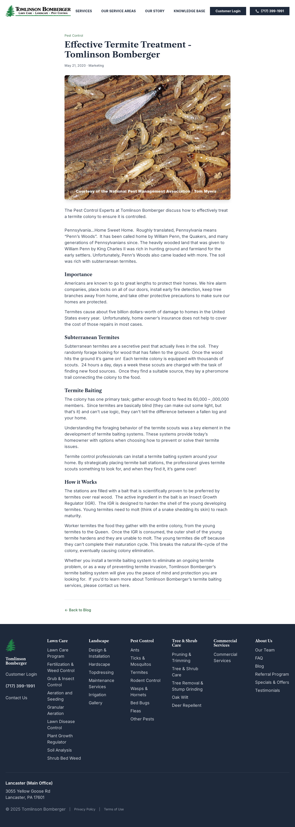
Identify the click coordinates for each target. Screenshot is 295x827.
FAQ (259, 658)
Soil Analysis (59, 750)
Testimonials (267, 690)
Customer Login (227, 11)
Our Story (155, 11)
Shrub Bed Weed (64, 758)
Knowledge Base (189, 11)
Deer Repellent (186, 705)
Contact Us (16, 697)
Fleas (135, 710)
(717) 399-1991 (269, 11)
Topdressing (101, 672)
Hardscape (99, 664)
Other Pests (142, 719)
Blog (259, 666)
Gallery (95, 702)
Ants (134, 650)
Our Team (265, 650)
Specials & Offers (272, 682)
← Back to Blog (78, 610)
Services (84, 11)
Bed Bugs (140, 702)
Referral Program (272, 674)
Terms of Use (114, 809)
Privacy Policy (84, 809)
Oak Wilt (180, 697)
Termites (139, 672)
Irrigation (97, 694)
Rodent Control (145, 680)
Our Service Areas (118, 11)
